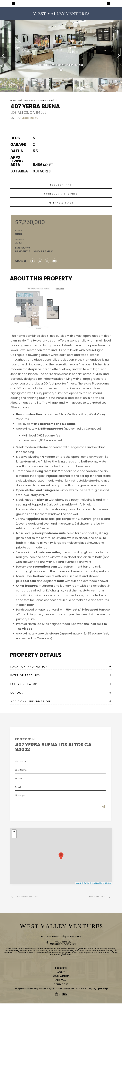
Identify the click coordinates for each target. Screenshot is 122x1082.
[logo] (61, 13)
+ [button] (14, 832)
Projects (61, 968)
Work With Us (61, 976)
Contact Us (61, 984)
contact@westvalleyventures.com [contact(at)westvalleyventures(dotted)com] (63, 936)
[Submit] (90, 807)
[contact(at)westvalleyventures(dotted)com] (108, 4)
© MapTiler (86, 883)
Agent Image (102, 989)
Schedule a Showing (61, 207)
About (61, 972)
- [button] (14, 836)
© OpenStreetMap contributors (100, 883)
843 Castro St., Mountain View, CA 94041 (63, 942)
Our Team (61, 980)
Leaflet (78, 883)
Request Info (61, 198)
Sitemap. (66, 989)
